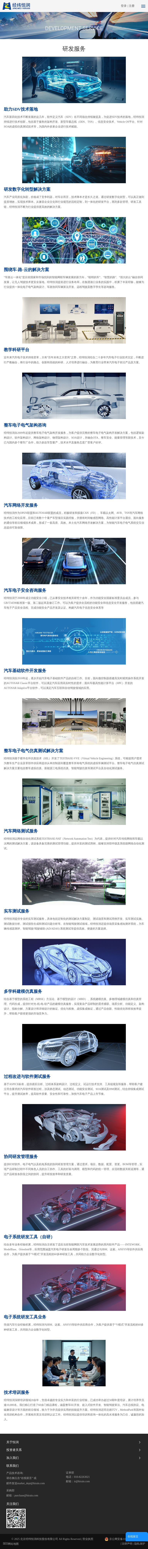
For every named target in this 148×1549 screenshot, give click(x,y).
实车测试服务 (16, 911)
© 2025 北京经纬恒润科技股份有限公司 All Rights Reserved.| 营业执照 (52, 1539)
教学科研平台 (16, 349)
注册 (132, 5)
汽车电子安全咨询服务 (25, 590)
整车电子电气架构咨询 (25, 425)
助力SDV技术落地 (21, 109)
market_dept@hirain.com (31, 1483)
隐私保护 (139, 1543)
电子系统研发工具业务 (25, 1317)
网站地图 (13, 1543)
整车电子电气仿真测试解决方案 (33, 750)
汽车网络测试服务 (21, 831)
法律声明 (127, 1543)
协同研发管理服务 (21, 1156)
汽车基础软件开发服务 (25, 670)
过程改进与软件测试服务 (27, 1076)
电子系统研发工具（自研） (29, 1236)
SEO (5, 1543)
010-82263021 (82, 1476)
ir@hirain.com (82, 1481)
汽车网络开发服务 (21, 505)
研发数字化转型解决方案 (27, 189)
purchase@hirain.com (26, 1495)
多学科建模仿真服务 (23, 991)
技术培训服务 (16, 1392)
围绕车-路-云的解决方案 (26, 269)
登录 (124, 5)
